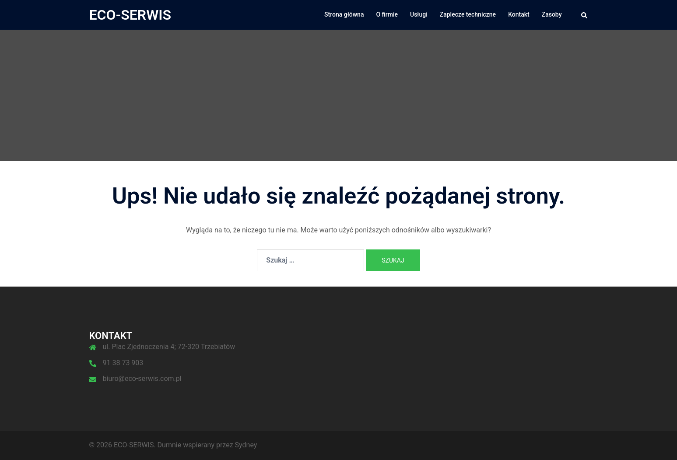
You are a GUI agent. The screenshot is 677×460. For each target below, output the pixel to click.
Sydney (246, 445)
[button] (584, 14)
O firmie (387, 14)
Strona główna (344, 14)
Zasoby (552, 14)
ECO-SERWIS (130, 15)
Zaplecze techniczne (468, 14)
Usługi (419, 14)
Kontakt (519, 14)
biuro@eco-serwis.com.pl (142, 378)
